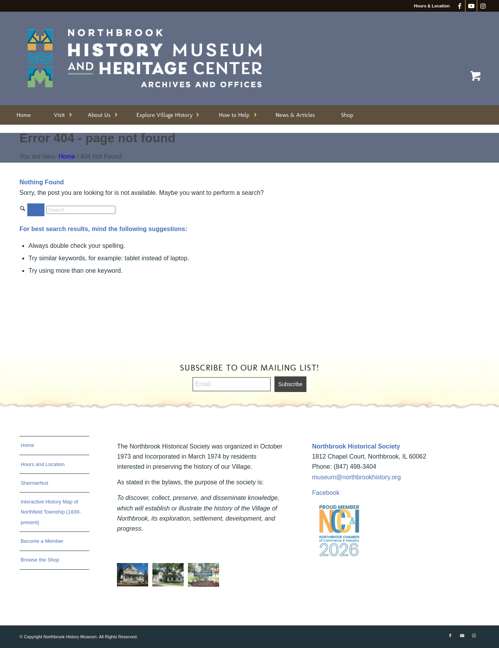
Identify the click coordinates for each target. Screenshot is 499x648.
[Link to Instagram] (483, 6)
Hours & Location (432, 6)
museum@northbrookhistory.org (356, 477)
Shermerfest (34, 483)
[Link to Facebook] (459, 6)
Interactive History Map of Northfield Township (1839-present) (51, 512)
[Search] (80, 210)
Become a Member (42, 541)
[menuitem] (23, 115)
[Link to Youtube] (471, 6)
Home (27, 445)
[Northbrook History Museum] (144, 58)
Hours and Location (43, 464)
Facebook (325, 492)
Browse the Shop (40, 560)
